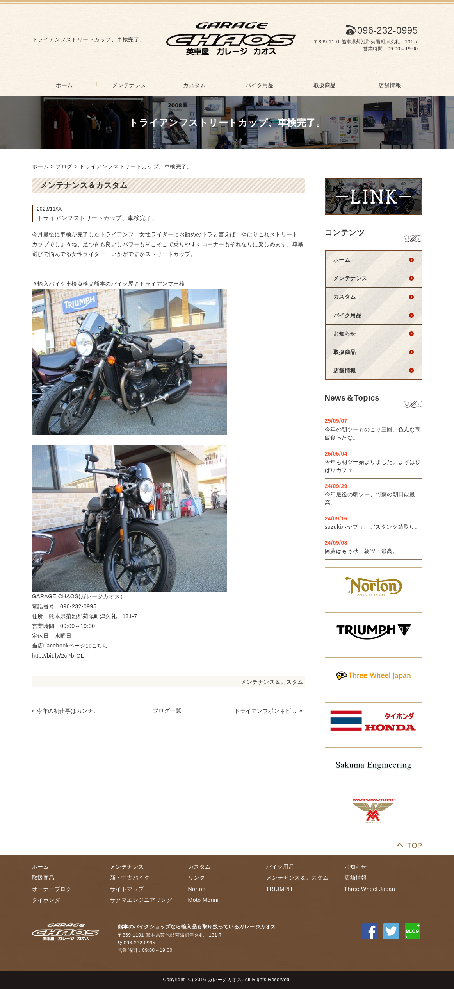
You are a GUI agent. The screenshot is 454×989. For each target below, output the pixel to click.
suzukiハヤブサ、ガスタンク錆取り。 (373, 527)
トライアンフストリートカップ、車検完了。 (135, 166)
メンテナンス (129, 85)
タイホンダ (46, 900)
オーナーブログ (52, 889)
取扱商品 (324, 85)
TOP (414, 845)
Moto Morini (203, 900)
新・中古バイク (130, 878)
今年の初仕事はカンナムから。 (68, 711)
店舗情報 (389, 85)
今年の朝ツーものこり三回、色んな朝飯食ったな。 (373, 433)
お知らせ (344, 334)
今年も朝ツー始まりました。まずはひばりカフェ (373, 466)
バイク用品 (260, 85)
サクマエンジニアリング (141, 900)
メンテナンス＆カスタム (272, 682)
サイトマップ (127, 889)
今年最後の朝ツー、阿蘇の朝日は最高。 (370, 498)
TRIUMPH (279, 889)
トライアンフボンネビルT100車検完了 (265, 711)
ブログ (64, 166)
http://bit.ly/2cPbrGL (58, 656)
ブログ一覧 (167, 710)
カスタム (194, 85)
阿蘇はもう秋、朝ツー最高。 (362, 551)
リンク (196, 878)
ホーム (64, 85)
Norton (197, 889)
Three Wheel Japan (369, 889)
